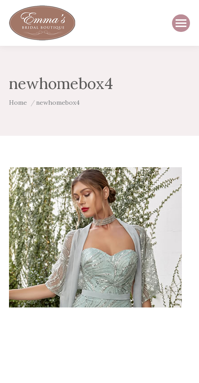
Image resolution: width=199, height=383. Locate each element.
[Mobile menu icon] (181, 23)
